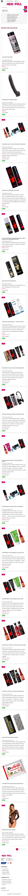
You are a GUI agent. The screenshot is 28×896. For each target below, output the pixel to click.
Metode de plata (5, 870)
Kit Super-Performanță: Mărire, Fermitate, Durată (13, 414)
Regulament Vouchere (6, 879)
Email (17, 1)
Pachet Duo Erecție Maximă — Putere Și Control (13, 321)
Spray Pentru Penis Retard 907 (9, 280)
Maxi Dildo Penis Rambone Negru (9, 99)
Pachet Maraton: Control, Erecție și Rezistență (12, 506)
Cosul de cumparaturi (6, 881)
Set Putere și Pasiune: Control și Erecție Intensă (13, 691)
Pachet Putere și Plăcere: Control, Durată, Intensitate (14, 645)
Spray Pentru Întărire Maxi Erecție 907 (10, 190)
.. (21, 849)
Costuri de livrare (5, 872)
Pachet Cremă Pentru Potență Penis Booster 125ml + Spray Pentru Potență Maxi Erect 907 (14, 239)
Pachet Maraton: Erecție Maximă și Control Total (13, 552)
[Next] (26, 849)
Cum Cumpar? (5, 869)
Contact (3, 884)
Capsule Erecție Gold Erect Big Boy (10, 737)
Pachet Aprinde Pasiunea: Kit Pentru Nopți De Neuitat (12, 461)
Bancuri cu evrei (5, 890)
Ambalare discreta (6, 873)
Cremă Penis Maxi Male (7, 57)
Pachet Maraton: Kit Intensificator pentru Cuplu (12, 598)
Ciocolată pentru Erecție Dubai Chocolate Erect (12, 783)
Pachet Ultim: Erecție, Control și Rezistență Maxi (13, 367)
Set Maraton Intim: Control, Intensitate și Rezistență (13, 144)
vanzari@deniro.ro (9, 860)
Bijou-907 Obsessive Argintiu (8, 829)
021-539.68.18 (9, 1)
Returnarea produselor (7, 882)
